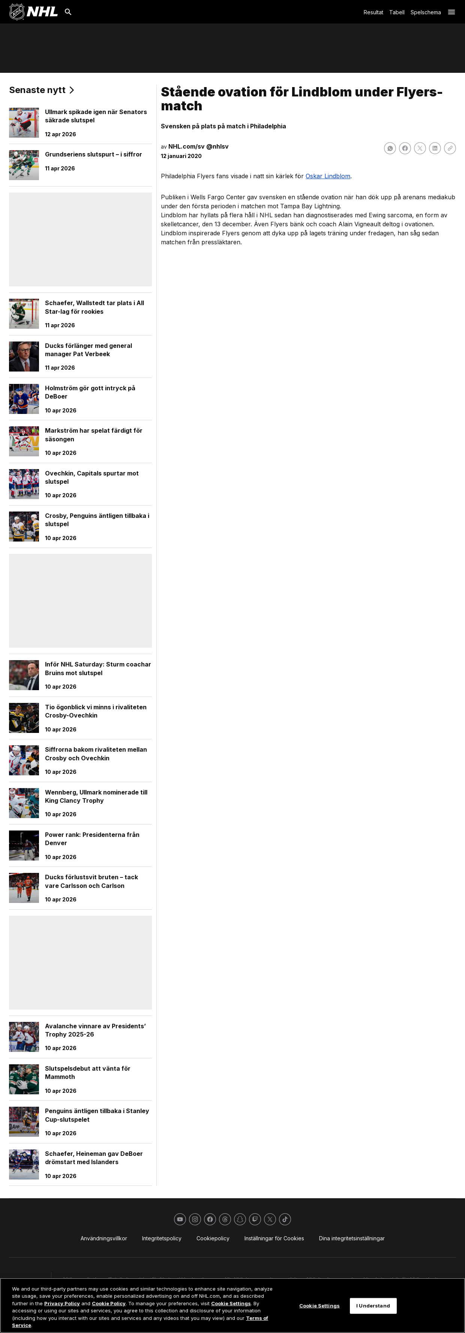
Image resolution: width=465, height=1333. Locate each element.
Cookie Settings (231, 1303)
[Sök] (68, 12)
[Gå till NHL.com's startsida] (33, 12)
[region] (232, 1305)
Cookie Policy (109, 1303)
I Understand (373, 1306)
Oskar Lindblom (328, 176)
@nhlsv (217, 146)
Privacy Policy (62, 1303)
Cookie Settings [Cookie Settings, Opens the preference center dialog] (319, 1306)
